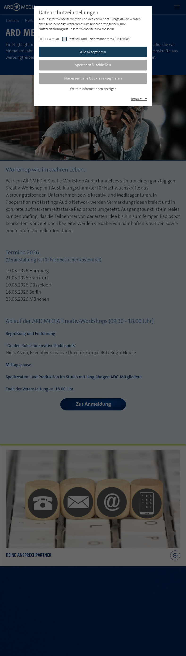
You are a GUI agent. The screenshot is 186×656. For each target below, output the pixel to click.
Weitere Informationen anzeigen (93, 89)
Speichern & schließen (93, 64)
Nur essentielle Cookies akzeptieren (93, 78)
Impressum (139, 99)
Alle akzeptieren (93, 51)
